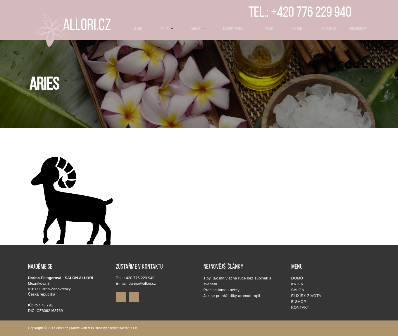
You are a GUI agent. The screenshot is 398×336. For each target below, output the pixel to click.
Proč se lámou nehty (222, 290)
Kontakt (300, 307)
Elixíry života (306, 296)
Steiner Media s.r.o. (123, 328)
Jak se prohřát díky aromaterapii (232, 296)
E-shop (298, 301)
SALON (297, 290)
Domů (297, 278)
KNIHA (297, 284)
